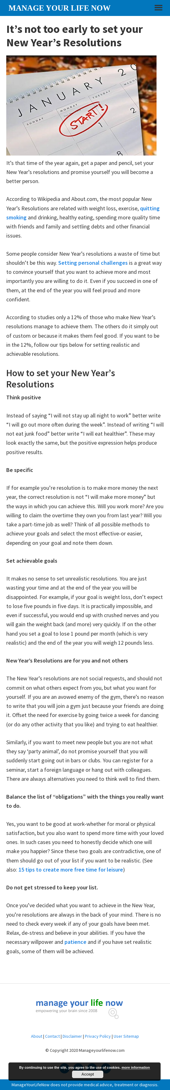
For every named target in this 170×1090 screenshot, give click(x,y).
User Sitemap (126, 1036)
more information (135, 1067)
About (36, 1036)
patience (75, 941)
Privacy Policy (98, 1036)
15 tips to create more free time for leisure (70, 869)
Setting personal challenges (93, 262)
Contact (52, 1036)
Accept (87, 1074)
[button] (158, 10)
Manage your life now (59, 8)
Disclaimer (72, 1036)
